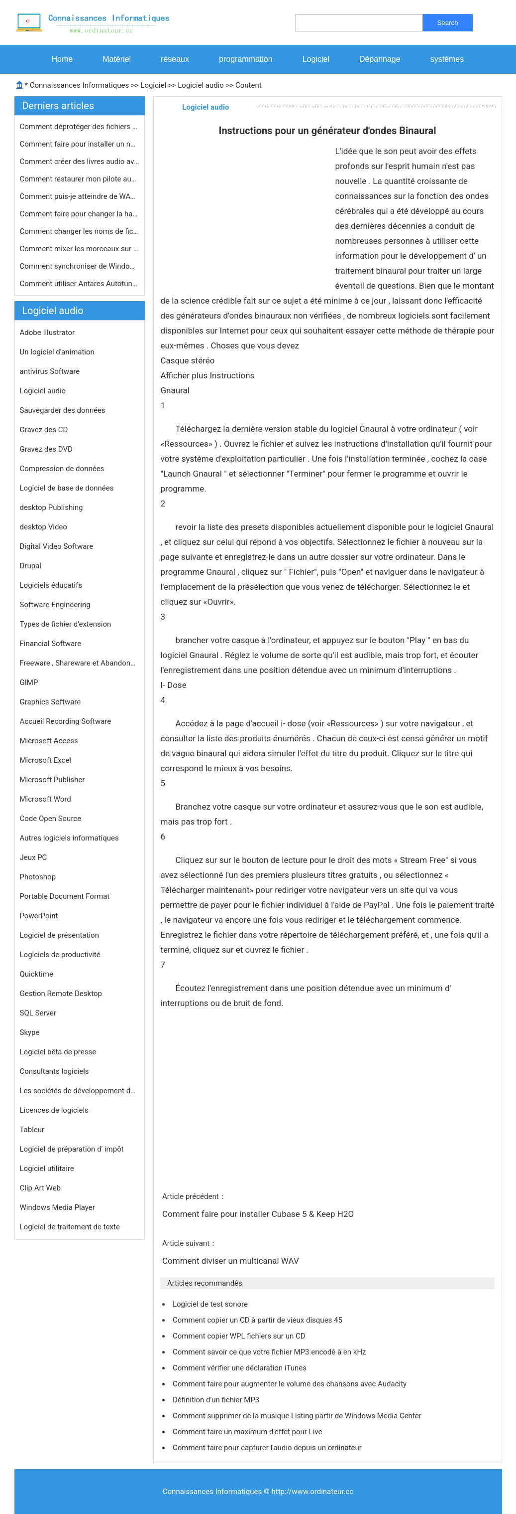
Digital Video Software (57, 546)
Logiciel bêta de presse (58, 1051)
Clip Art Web (40, 1187)
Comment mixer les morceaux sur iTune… (79, 248)
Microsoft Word (45, 799)
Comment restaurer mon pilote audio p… (79, 178)
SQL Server (38, 1013)
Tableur (32, 1129)
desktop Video (43, 526)
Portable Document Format (65, 896)
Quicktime (36, 974)
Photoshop (38, 876)
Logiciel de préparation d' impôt (72, 1149)
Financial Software (51, 643)
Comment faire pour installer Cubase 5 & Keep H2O (259, 1214)
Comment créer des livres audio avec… (79, 161)
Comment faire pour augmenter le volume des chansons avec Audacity (291, 1383)
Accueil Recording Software (65, 721)
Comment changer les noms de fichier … (79, 231)
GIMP (29, 682)
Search (447, 22)
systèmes (447, 59)
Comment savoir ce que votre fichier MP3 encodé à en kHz (270, 1351)
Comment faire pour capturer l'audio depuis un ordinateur (268, 1447)
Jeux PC (33, 857)
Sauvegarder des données (62, 410)
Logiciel (316, 59)
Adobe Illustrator (47, 332)
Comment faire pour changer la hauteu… (79, 213)
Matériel (117, 59)
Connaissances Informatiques (79, 85)
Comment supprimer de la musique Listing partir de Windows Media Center (298, 1415)
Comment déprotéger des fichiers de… (79, 126)
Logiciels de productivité (60, 954)
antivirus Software (50, 371)
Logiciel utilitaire (47, 1168)
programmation (246, 59)
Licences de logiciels (54, 1110)
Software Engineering (55, 604)
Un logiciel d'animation (57, 351)
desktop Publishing (51, 507)
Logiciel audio (201, 85)
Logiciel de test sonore (211, 1304)
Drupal (30, 565)
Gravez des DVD (46, 449)
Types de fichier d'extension (65, 624)
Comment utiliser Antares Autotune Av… (79, 283)
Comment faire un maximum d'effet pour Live (248, 1431)
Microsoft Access (49, 740)
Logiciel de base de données (67, 488)
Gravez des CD (44, 429)
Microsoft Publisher (52, 779)
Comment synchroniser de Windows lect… (79, 266)
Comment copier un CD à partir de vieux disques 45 (258, 1320)
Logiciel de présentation (59, 935)
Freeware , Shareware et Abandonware (79, 663)
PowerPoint (39, 915)
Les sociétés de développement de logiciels (79, 1090)
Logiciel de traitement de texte (70, 1226)
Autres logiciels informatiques (69, 838)
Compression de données (62, 468)
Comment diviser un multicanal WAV (231, 1261)
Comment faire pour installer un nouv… (79, 144)
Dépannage (380, 59)
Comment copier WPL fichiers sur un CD (240, 1336)
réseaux (175, 59)
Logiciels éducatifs (51, 585)
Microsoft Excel (46, 760)
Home (62, 59)
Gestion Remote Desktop (61, 993)
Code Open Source (51, 818)
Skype (30, 1032)
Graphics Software (50, 701)
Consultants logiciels (54, 1071)
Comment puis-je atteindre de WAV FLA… (79, 196)
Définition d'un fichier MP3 (217, 1399)
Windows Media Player (57, 1207)
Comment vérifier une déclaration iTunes (241, 1367)
